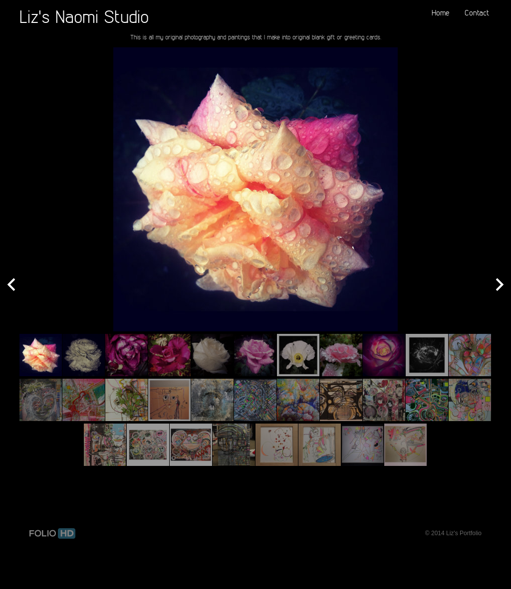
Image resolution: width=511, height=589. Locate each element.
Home (441, 12)
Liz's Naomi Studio (84, 16)
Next (500, 285)
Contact (477, 12)
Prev (11, 285)
